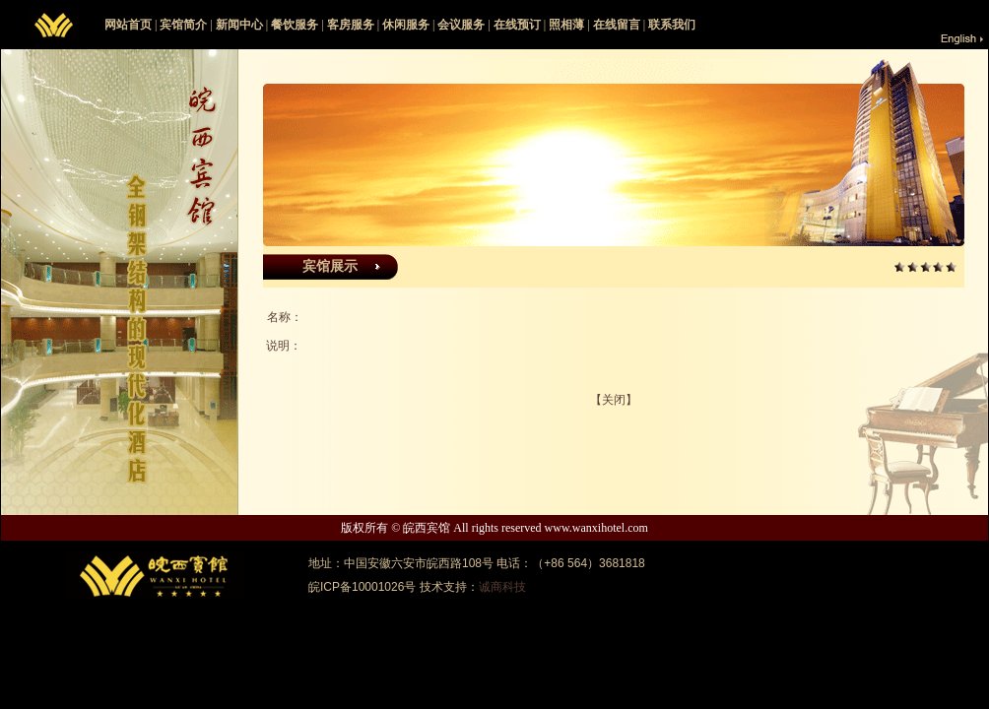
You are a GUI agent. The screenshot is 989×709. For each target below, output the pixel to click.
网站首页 (128, 25)
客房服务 (350, 25)
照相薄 (566, 25)
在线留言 (616, 25)
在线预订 (517, 25)
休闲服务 (405, 25)
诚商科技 (502, 587)
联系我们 (671, 25)
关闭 (614, 400)
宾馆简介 (183, 25)
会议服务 (461, 25)
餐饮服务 (294, 25)
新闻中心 (239, 25)
